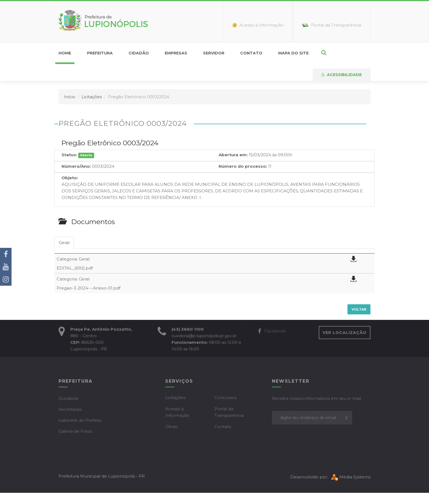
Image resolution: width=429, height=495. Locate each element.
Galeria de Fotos (75, 432)
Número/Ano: (76, 166)
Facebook (272, 332)
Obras (171, 427)
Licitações (92, 96)
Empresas (176, 53)
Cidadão (139, 53)
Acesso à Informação (177, 413)
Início (69, 96)
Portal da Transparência (229, 413)
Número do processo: (243, 166)
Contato (251, 53)
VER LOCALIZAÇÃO (345, 333)
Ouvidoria (68, 399)
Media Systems (350, 477)
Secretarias (70, 410)
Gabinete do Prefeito (80, 421)
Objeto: (70, 178)
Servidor (213, 53)
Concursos (225, 398)
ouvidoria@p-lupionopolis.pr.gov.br (204, 336)
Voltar (359, 309)
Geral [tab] (64, 242)
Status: (69, 155)
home (65, 53)
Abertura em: (233, 155)
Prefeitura (100, 53)
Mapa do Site (293, 53)
